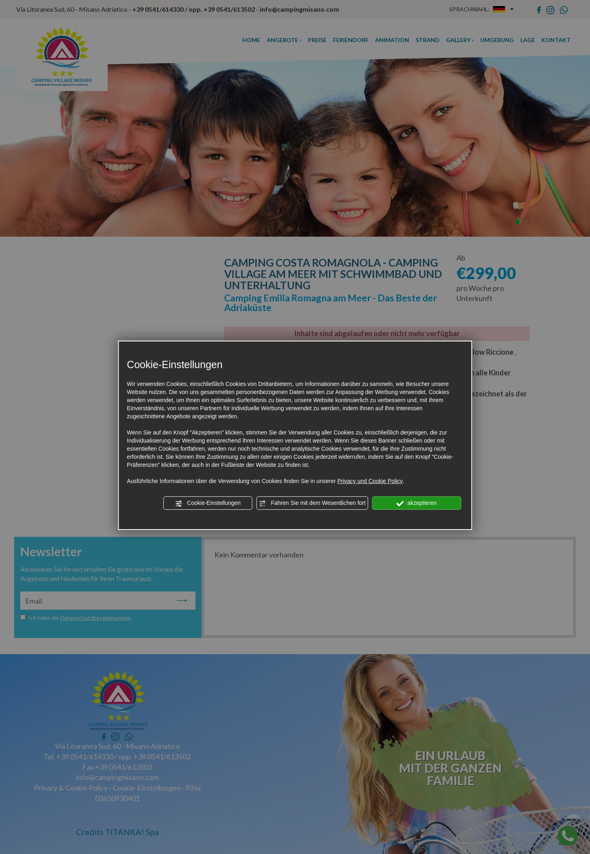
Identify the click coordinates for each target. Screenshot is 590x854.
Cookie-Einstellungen (207, 503)
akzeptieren (417, 503)
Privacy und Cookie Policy (370, 481)
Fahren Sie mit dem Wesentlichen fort (312, 503)
